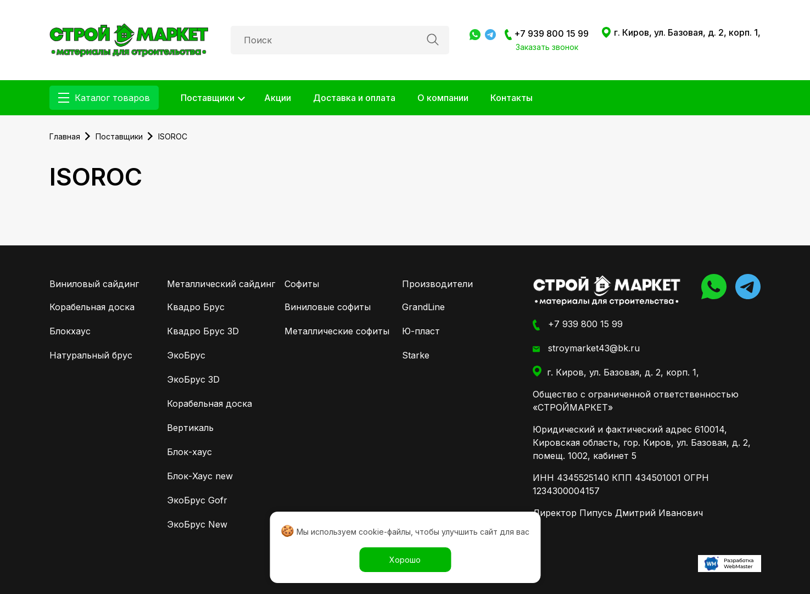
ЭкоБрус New (197, 524)
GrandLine (423, 306)
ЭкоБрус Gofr (197, 500)
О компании (442, 97)
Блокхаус (70, 331)
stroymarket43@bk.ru (586, 349)
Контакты (511, 97)
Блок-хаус (189, 451)
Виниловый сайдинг (94, 283)
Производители (437, 283)
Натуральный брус (90, 355)
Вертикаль (190, 427)
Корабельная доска (92, 306)
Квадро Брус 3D (203, 331)
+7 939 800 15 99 (547, 34)
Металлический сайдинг (221, 283)
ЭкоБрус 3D (193, 379)
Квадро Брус (196, 306)
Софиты (301, 283)
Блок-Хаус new (200, 475)
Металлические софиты (336, 331)
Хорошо (405, 559)
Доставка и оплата (354, 97)
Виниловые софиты (327, 306)
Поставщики (207, 97)
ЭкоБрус (186, 355)
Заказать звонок (547, 47)
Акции (277, 97)
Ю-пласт (421, 331)
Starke (415, 355)
